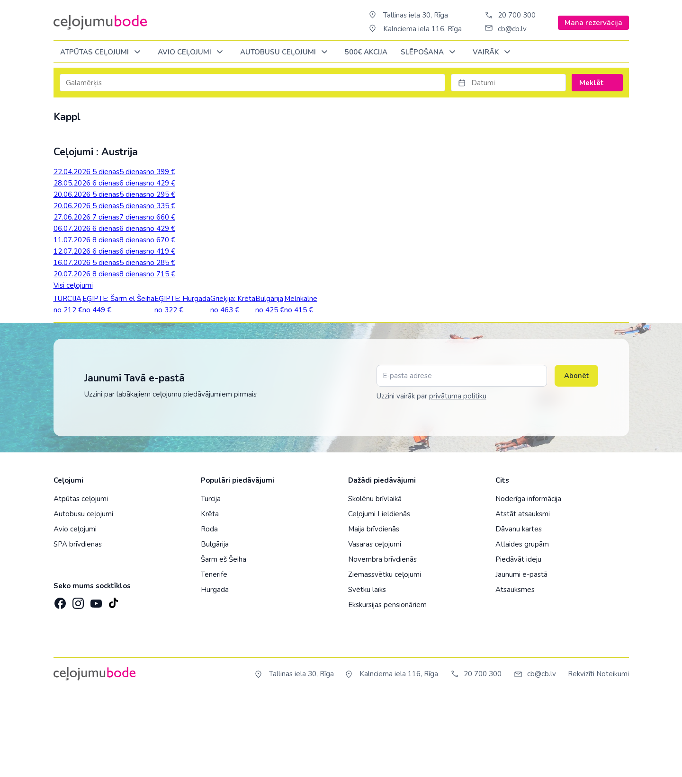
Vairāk (493, 52)
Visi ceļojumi (73, 285)
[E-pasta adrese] (462, 453)
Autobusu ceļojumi (83, 591)
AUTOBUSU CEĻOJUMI (285, 52)
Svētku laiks (367, 667)
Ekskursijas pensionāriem (387, 682)
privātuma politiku (457, 473)
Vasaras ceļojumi (374, 622)
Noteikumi (612, 751)
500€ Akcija (366, 52)
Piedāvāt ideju (518, 637)
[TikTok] (113, 678)
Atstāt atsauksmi (522, 591)
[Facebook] (59, 678)
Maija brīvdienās (373, 606)
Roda (209, 606)
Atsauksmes (515, 667)
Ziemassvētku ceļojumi (384, 652)
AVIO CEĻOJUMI (192, 52)
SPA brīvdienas (78, 622)
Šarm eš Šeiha (223, 637)
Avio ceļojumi (75, 606)
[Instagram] (77, 678)
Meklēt (597, 83)
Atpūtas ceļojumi (102, 52)
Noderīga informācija (528, 576)
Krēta (210, 591)
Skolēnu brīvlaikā (375, 576)
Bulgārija (215, 622)
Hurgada (215, 667)
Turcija (211, 576)
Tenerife (214, 652)
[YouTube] (95, 678)
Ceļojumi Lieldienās (379, 591)
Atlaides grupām (522, 622)
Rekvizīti (581, 751)
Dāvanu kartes (518, 606)
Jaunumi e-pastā (521, 652)
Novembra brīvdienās (382, 637)
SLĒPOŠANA (430, 52)
